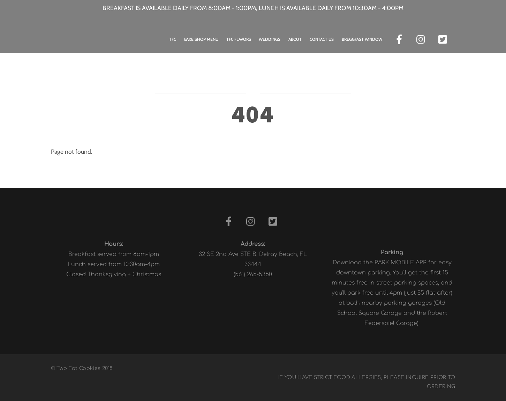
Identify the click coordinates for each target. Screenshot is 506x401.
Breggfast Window (362, 39)
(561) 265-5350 (253, 274)
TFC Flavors (238, 39)
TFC (172, 39)
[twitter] (444, 38)
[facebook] (400, 38)
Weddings (269, 39)
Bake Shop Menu (201, 39)
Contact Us (322, 39)
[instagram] (422, 38)
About (295, 39)
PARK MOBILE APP (400, 262)
